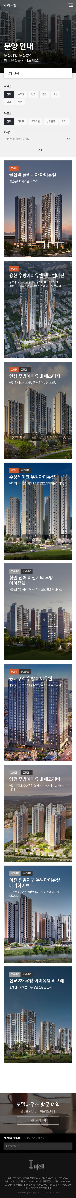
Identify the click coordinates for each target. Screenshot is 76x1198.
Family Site (38, 1146)
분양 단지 (39, 73)
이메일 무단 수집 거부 (34, 1137)
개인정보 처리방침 (12, 1137)
